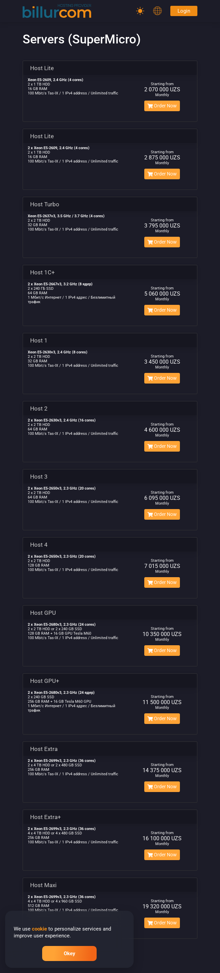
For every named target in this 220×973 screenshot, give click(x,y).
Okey (69, 953)
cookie (39, 929)
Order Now (162, 105)
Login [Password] (184, 11)
